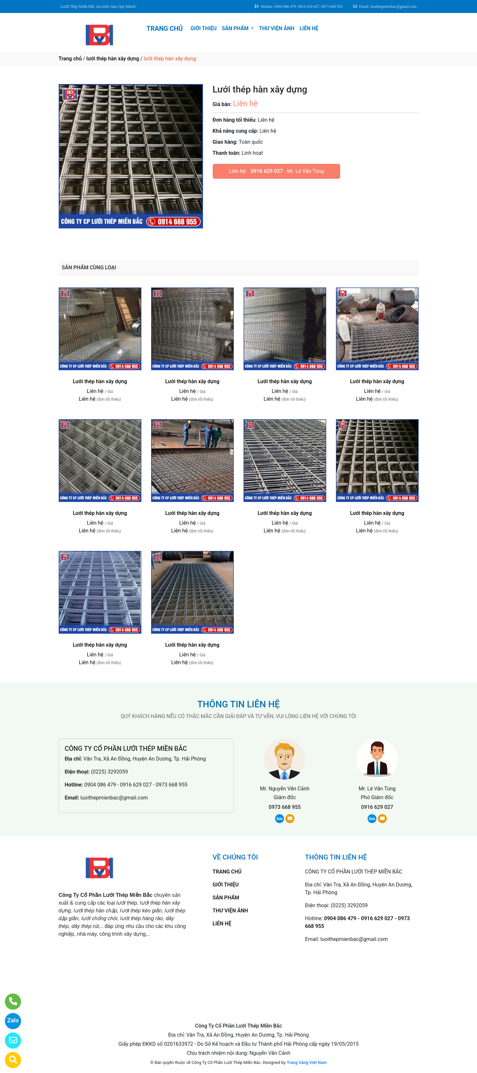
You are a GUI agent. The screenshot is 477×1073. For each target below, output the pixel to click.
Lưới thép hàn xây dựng (100, 381)
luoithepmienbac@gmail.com (114, 798)
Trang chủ (70, 58)
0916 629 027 (267, 171)
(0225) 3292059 (109, 772)
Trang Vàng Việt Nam (307, 1062)
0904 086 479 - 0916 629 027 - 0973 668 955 (135, 785)
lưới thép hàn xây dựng (112, 58)
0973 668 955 (285, 807)
